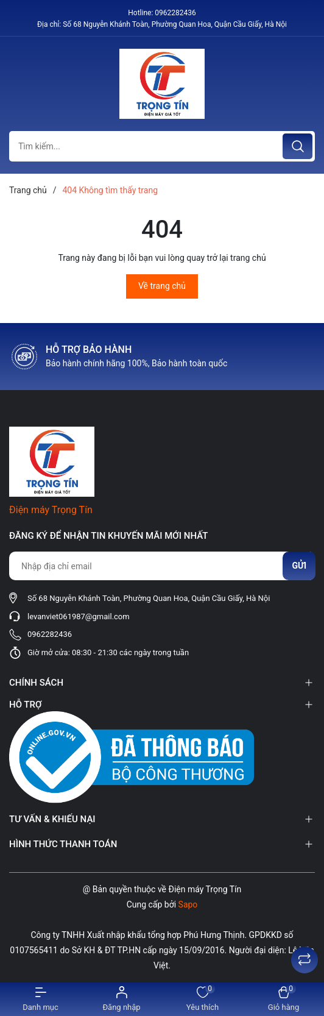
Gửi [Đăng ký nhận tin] (299, 565)
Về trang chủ (162, 286)
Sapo (188, 904)
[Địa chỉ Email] (162, 566)
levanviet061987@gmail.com (78, 616)
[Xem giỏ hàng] (283, 999)
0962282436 (175, 13)
